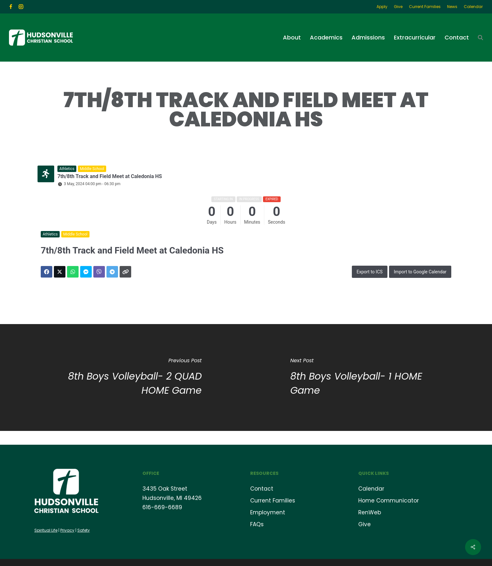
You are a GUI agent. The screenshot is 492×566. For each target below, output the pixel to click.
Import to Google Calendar (420, 271)
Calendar (371, 488)
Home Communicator (388, 500)
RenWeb (369, 512)
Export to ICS (370, 271)
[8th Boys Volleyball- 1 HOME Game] (369, 377)
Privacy (67, 530)
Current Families (272, 500)
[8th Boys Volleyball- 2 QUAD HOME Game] (123, 377)
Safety (83, 530)
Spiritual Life (45, 530)
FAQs (257, 524)
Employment (267, 512)
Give (364, 524)
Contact (261, 488)
